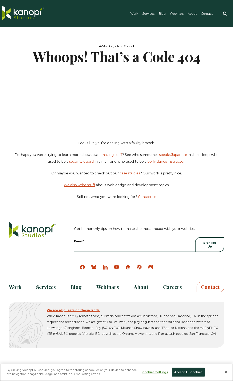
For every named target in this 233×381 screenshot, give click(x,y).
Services (148, 14)
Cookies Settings (155, 372)
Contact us (147, 197)
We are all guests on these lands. (73, 310)
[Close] (226, 372)
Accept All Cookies (188, 372)
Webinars (177, 14)
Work (134, 14)
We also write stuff (79, 185)
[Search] (225, 13)
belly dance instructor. (166, 161)
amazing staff (111, 155)
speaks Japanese (173, 155)
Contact (207, 14)
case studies (130, 173)
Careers (172, 286)
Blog (162, 14)
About (192, 14)
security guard (81, 161)
